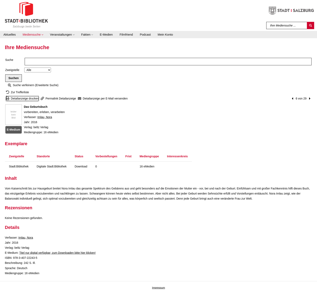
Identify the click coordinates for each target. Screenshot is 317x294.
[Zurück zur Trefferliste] (17, 92)
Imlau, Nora (44, 117)
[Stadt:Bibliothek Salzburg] (26, 14)
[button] (32, 34)
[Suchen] (310, 25)
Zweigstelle (12, 70)
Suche (9, 59)
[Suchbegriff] (287, 25)
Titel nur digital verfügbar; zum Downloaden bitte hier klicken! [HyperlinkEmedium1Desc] (57, 252)
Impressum (158, 287)
